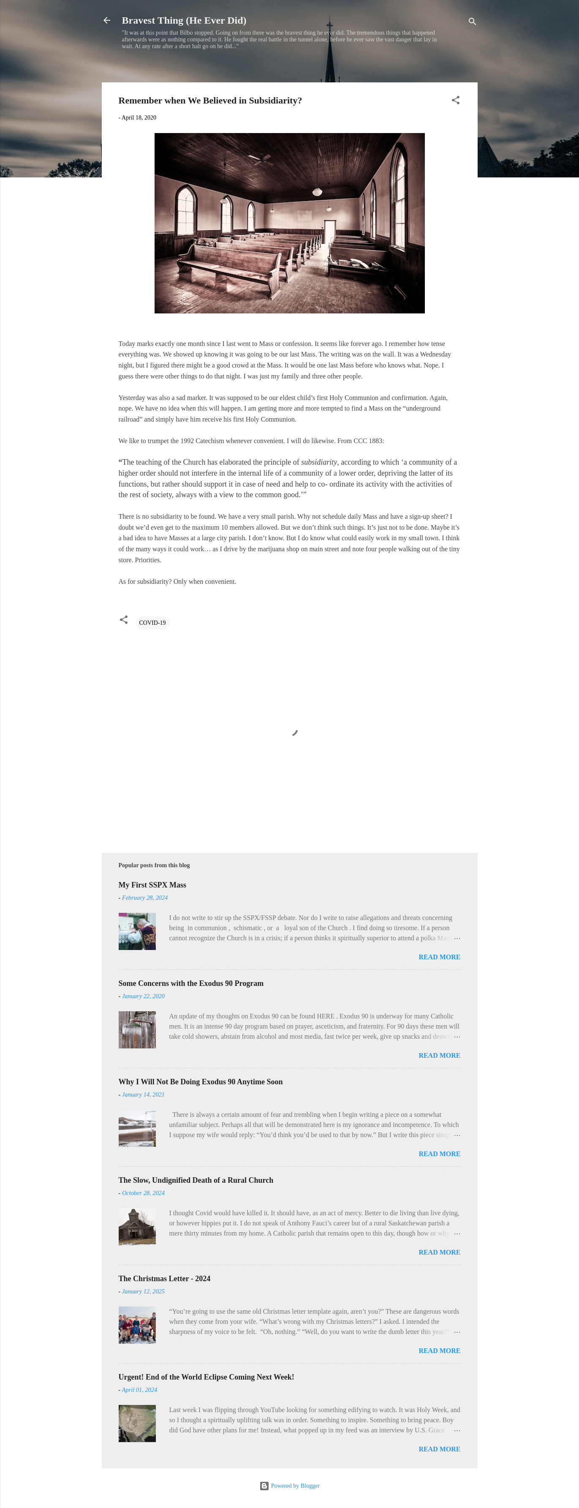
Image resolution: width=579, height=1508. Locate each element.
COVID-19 (152, 623)
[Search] (473, 23)
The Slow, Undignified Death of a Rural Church (196, 1180)
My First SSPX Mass (153, 885)
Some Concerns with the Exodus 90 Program (191, 983)
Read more (439, 957)
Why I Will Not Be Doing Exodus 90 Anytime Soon (201, 1082)
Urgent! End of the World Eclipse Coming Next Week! (206, 1377)
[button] (456, 102)
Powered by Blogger (289, 1486)
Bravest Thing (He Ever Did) (184, 20)
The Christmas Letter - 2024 (165, 1278)
